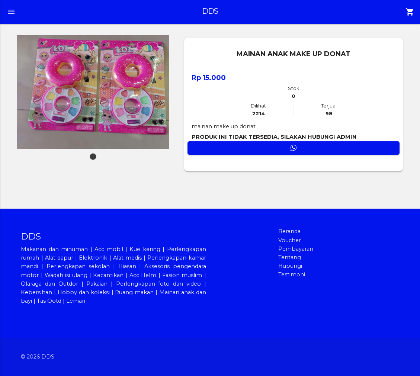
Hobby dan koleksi (84, 292)
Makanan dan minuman (54, 249)
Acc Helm (142, 275)
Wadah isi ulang (66, 275)
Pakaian (97, 283)
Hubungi (290, 266)
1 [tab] (92, 153)
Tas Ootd (49, 301)
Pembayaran (295, 248)
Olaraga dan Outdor (49, 283)
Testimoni (291, 274)
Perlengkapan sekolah (78, 266)
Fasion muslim (182, 275)
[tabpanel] (93, 92)
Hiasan (127, 266)
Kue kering (146, 249)
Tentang (289, 257)
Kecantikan (108, 275)
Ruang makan (135, 292)
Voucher (289, 240)
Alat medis (127, 257)
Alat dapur (59, 257)
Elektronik (93, 257)
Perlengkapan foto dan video (158, 283)
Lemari (75, 301)
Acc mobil (108, 249)
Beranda (289, 231)
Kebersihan (36, 292)
